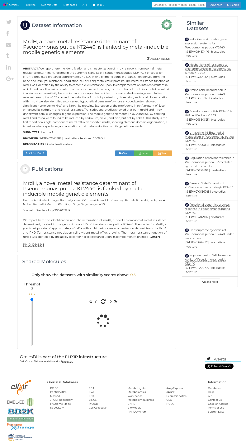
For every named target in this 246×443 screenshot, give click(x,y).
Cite (124, 153)
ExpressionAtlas (176, 395)
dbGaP (170, 391)
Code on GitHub (218, 403)
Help (99, 4)
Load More (210, 281)
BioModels (134, 407)
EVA (91, 391)
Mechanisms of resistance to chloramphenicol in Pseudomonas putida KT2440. (208, 69)
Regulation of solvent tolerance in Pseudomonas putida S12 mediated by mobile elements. (209, 162)
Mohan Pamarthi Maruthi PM (43, 204)
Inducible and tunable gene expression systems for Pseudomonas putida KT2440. (206, 43)
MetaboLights (136, 388)
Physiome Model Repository (60, 405)
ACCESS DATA (35, 153)
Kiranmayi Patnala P (125, 200)
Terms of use (216, 407)
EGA (91, 388)
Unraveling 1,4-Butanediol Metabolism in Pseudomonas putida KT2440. (209, 137)
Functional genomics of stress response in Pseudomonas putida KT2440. (207, 209)
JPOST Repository (61, 399)
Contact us (215, 399)
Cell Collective (97, 407)
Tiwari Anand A (98, 200)
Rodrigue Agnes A (153, 200)
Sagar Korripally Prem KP (69, 200)
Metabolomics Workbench (137, 393)
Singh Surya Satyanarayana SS (85, 204)
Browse (31, 4)
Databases (70, 4)
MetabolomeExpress (141, 399)
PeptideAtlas (58, 391)
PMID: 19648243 (33, 244)
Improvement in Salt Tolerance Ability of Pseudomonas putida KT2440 (208, 259)
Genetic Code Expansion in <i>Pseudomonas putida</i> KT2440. (209, 185)
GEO (169, 399)
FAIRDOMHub (137, 411)
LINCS (93, 399)
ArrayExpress (174, 388)
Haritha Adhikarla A (36, 200)
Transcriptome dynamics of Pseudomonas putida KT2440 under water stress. (209, 234)
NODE (170, 403)
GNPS (131, 403)
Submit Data (49, 4)
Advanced (215, 5)
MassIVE (55, 395)
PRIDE (54, 388)
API (85, 4)
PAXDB (93, 403)
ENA (91, 395)
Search (233, 5)
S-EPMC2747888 (51, 138)
